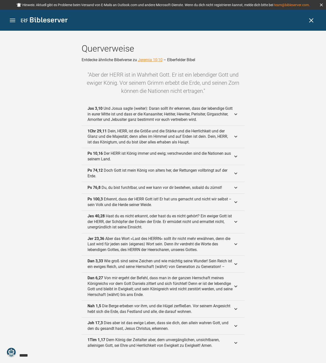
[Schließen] (311, 20)
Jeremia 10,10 (150, 59)
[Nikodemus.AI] (11, 352)
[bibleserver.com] (44, 20)
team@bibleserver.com (291, 5)
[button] (321, 4)
